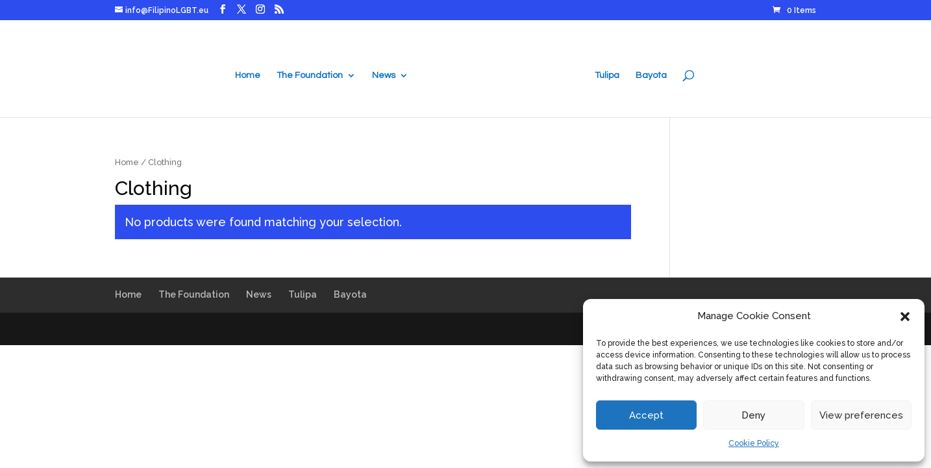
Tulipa (607, 75)
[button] (905, 316)
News (383, 75)
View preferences (861, 415)
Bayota (651, 75)
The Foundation (310, 75)
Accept (646, 415)
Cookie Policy (753, 443)
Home (247, 75)
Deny (753, 415)
